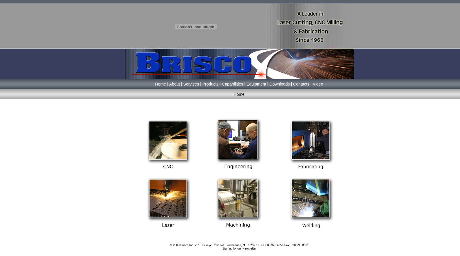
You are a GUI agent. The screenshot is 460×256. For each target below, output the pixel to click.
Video (318, 84)
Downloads (280, 84)
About (174, 84)
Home (160, 84)
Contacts (301, 84)
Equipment (256, 84)
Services (191, 84)
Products (210, 84)
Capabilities (232, 84)
